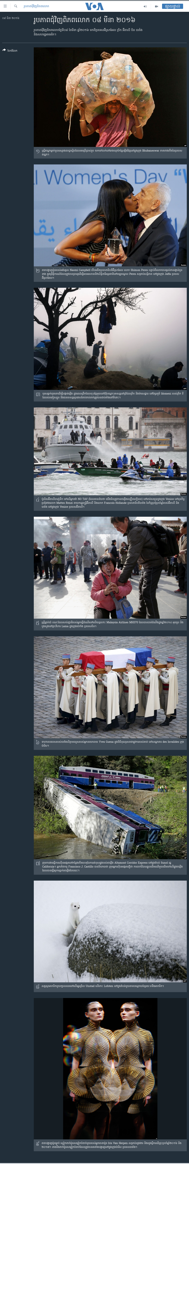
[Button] (9, 51)
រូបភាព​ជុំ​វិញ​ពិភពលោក (36, 6)
